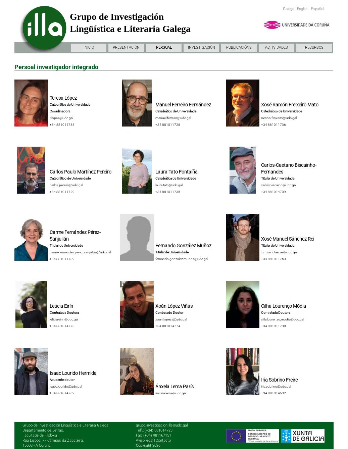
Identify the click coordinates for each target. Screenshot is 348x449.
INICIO (89, 47)
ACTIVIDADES (276, 47)
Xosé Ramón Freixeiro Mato (289, 104)
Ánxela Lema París (174, 386)
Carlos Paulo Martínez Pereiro (80, 171)
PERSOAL (164, 47)
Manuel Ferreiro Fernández (183, 104)
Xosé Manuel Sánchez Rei (287, 239)
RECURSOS (314, 47)
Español (317, 9)
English (302, 9)
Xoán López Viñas (174, 306)
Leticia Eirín (61, 306)
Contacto (163, 440)
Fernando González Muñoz (183, 245)
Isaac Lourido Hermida (73, 373)
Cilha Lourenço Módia (283, 306)
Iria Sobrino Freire (279, 380)
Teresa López (63, 98)
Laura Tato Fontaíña (176, 171)
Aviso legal (144, 440)
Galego (288, 9)
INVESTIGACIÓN (201, 47)
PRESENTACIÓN (126, 47)
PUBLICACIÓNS (239, 47)
